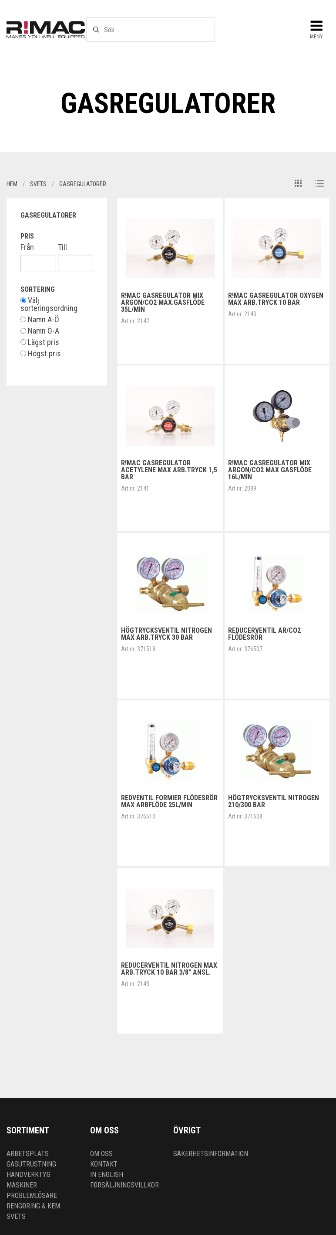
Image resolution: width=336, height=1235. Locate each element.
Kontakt (104, 1164)
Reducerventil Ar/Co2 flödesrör (264, 633)
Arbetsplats (28, 1154)
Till (62, 247)
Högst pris (40, 354)
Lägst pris (39, 342)
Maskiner (22, 1185)
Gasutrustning (31, 1164)
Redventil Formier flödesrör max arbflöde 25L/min (169, 801)
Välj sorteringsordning (48, 304)
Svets (16, 1216)
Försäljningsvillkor (124, 1185)
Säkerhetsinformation (210, 1154)
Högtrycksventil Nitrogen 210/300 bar (273, 801)
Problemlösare (32, 1195)
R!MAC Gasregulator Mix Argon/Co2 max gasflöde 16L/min (270, 470)
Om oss (101, 1154)
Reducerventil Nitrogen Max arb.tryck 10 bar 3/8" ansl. (169, 968)
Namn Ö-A (39, 331)
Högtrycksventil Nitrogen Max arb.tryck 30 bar (166, 633)
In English (106, 1174)
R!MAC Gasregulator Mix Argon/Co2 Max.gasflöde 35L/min (163, 302)
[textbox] (150, 29)
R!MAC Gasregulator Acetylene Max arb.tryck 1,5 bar (169, 470)
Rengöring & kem (33, 1206)
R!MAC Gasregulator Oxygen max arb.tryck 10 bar (275, 299)
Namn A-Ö (39, 320)
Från (27, 247)
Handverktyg (28, 1174)
